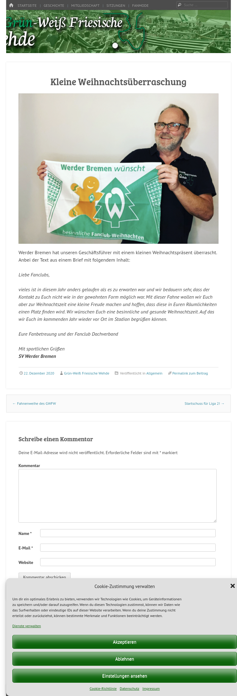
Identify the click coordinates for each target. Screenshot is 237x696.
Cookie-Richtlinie (103, 688)
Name (25, 533)
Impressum (151, 688)
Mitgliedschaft (85, 5)
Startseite (27, 5)
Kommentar (29, 465)
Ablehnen (124, 659)
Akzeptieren (124, 642)
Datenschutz (129, 688)
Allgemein (154, 373)
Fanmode (140, 5)
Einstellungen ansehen (124, 676)
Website (26, 562)
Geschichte (54, 5)
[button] (233, 586)
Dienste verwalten (26, 626)
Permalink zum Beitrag (190, 373)
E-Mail (26, 548)
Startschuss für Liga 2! (205, 403)
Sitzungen (115, 5)
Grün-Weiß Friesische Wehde (86, 373)
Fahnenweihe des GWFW (34, 403)
